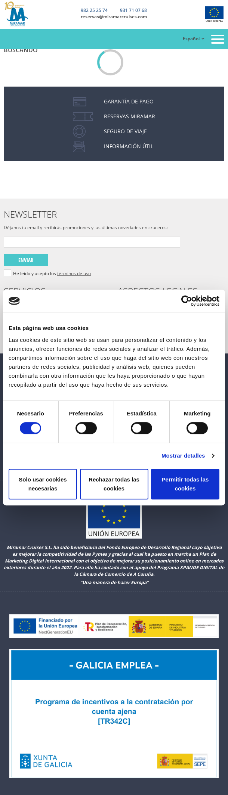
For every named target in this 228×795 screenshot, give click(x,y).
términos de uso (74, 273)
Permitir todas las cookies (185, 484)
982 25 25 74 (94, 10)
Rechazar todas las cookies (114, 484)
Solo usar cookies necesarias (43, 484)
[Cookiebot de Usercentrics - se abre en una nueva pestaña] (186, 300)
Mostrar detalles (183, 455)
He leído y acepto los (52, 273)
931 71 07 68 (133, 10)
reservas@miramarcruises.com (114, 17)
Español (191, 38)
